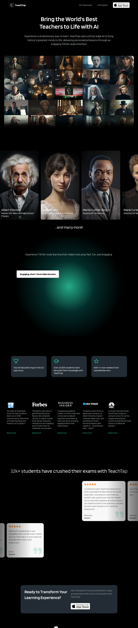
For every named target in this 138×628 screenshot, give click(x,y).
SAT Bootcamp (85, 5)
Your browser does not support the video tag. (69, 92)
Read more (11, 433)
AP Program (102, 5)
